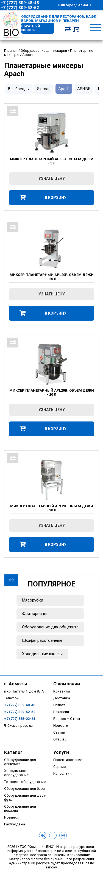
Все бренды (18, 89)
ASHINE (83, 89)
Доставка (61, 698)
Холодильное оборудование (16, 773)
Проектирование (67, 760)
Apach (63, 89)
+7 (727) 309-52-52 (20, 7)
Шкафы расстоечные (42, 640)
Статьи (59, 732)
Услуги (61, 752)
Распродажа (14, 824)
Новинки (11, 817)
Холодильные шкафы (42, 653)
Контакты (61, 691)
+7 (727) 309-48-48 (20, 2)
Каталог (13, 752)
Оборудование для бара (24, 788)
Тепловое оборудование (25, 782)
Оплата (59, 705)
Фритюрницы (34, 613)
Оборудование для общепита (50, 627)
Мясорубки (32, 600)
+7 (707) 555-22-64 (19, 719)
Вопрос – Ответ (66, 719)
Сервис (59, 767)
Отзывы (60, 739)
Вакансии (61, 712)
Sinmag (44, 89)
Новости (60, 725)
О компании (66, 683)
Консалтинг (63, 773)
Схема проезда (20, 725)
